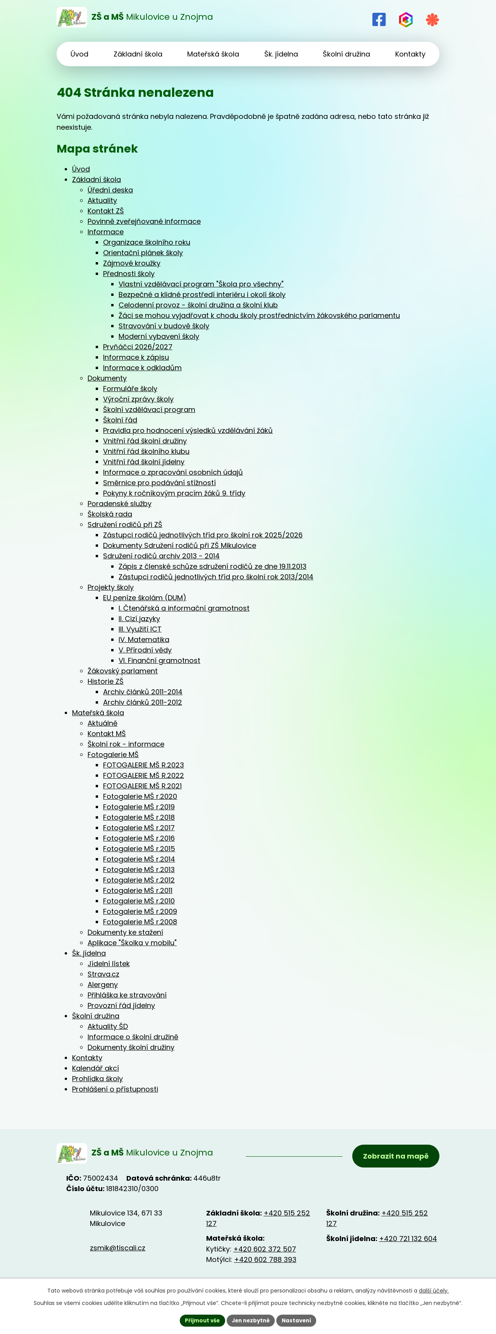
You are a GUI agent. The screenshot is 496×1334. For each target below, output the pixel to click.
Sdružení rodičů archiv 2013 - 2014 (161, 556)
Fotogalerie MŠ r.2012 (139, 880)
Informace (106, 232)
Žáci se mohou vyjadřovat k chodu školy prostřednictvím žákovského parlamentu (259, 315)
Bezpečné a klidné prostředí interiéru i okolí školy (202, 294)
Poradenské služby (120, 503)
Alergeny (103, 984)
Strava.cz (103, 974)
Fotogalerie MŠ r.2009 (140, 911)
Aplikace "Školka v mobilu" (132, 943)
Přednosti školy (129, 273)
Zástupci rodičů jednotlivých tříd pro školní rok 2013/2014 (216, 577)
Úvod (81, 169)
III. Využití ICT (140, 629)
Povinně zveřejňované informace (144, 221)
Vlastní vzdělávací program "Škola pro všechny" (201, 284)
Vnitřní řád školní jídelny (143, 462)
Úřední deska (110, 190)
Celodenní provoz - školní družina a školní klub (198, 305)
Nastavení (299, 1320)
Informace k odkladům (142, 368)
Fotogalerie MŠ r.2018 (139, 817)
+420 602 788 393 (265, 1262)
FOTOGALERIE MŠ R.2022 (143, 775)
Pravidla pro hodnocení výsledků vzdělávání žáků (188, 430)
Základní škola (96, 179)
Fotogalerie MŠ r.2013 (139, 869)
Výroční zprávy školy (138, 399)
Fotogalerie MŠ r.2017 (139, 828)
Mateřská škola (98, 713)
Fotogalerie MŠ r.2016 (139, 838)
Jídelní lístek (109, 963)
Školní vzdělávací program (149, 409)
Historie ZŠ (106, 681)
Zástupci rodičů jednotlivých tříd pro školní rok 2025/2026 (203, 535)
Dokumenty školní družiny (131, 1047)
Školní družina (95, 1016)
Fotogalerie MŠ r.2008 (140, 922)
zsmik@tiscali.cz (117, 1250)
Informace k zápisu (136, 357)
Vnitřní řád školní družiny (145, 441)
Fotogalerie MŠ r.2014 (139, 859)
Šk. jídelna (89, 953)
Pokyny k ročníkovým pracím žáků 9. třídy (174, 493)
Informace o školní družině (133, 1037)
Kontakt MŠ (107, 733)
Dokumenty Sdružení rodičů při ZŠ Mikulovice (179, 545)
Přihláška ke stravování (127, 995)
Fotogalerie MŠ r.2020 (140, 796)
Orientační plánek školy (143, 253)
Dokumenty (107, 378)
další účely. (434, 1290)
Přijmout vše (199, 1320)
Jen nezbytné (251, 1320)
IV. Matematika (144, 639)
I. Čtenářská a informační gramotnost (184, 608)
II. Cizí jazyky (139, 618)
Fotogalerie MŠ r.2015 (139, 848)
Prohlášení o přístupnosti (115, 1089)
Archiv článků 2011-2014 (143, 692)
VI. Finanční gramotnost (159, 660)
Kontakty (87, 1058)
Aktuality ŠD (108, 1026)
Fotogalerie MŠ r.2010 (139, 901)
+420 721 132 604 (408, 1241)
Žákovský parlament (123, 671)
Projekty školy (111, 587)
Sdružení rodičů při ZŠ (125, 524)
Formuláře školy (130, 388)
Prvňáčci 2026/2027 (137, 347)
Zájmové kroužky (131, 263)
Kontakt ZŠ (106, 211)
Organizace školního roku (146, 242)
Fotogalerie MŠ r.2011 (137, 890)
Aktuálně (102, 723)
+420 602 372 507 (264, 1251)
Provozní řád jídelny (121, 1005)
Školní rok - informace (126, 744)
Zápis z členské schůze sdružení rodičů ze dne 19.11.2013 (213, 566)
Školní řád (120, 420)
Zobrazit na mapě (394, 1157)
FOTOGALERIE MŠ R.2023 (143, 765)
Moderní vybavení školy (159, 336)
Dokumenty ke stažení (125, 932)
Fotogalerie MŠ (113, 754)
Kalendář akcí (95, 1068)
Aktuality (102, 200)
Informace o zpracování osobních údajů (173, 472)
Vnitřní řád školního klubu (146, 451)
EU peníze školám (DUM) (144, 598)
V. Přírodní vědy (145, 650)
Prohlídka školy (97, 1078)
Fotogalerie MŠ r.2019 (139, 807)
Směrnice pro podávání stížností (159, 483)
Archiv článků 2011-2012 (142, 702)
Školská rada (110, 514)
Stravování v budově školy (164, 326)
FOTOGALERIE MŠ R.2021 (142, 786)
